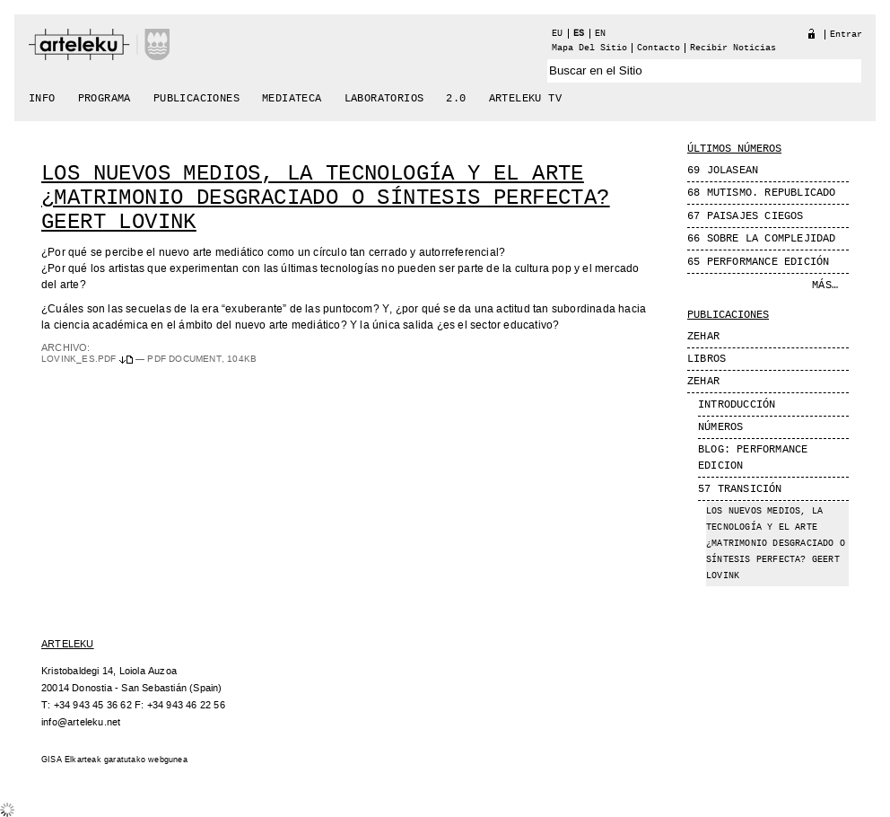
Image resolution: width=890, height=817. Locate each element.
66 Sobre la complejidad (761, 239)
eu (557, 34)
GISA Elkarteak (71, 760)
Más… (825, 285)
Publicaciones (196, 98)
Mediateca (292, 98)
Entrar (846, 35)
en (600, 34)
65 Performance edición (758, 262)
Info (42, 98)
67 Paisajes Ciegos (745, 216)
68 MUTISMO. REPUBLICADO (761, 193)
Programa (104, 98)
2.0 (456, 98)
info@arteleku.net (80, 722)
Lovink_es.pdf (88, 359)
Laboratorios (384, 98)
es (578, 34)
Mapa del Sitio (589, 48)
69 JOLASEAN (722, 170)
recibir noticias (733, 48)
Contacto (658, 48)
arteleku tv (525, 98)
